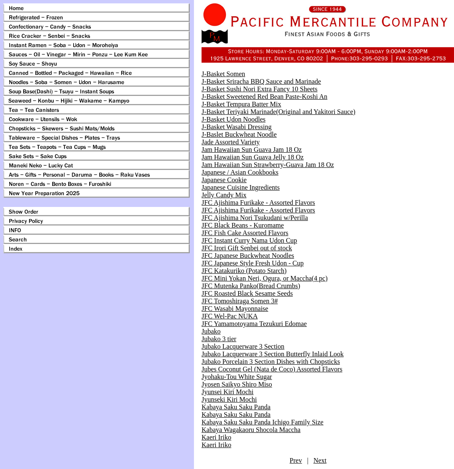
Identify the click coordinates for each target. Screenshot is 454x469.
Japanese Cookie (224, 179)
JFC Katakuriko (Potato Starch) (244, 270)
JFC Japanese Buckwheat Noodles (248, 255)
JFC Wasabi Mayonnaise (235, 308)
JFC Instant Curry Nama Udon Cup (249, 240)
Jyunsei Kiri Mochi (228, 391)
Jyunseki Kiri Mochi (229, 399)
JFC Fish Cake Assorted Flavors (245, 232)
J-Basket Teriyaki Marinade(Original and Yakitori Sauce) (279, 111)
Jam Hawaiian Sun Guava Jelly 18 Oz (253, 157)
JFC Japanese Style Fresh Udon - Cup (253, 263)
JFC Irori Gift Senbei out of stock (247, 248)
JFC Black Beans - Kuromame (243, 225)
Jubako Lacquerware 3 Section (243, 346)
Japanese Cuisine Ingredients (241, 187)
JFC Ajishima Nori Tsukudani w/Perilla (255, 217)
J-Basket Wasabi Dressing (236, 126)
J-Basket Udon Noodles (233, 119)
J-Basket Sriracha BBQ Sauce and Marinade (261, 81)
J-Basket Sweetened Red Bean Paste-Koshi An (264, 96)
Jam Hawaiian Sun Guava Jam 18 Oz (252, 149)
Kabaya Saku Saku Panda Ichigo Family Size (263, 422)
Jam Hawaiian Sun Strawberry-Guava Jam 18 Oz (268, 164)
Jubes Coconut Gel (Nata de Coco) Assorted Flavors (272, 369)
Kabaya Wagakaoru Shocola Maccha (251, 429)
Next (320, 460)
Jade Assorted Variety (231, 142)
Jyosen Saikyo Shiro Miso (237, 384)
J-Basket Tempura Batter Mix (241, 104)
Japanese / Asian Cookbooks (240, 172)
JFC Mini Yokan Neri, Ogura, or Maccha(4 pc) (265, 278)
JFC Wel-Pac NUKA (230, 316)
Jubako (211, 331)
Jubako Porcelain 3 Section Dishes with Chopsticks (271, 361)
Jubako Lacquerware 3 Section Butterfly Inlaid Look (273, 354)
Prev (295, 460)
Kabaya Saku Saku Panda (236, 407)
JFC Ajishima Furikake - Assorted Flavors (258, 202)
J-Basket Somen (223, 73)
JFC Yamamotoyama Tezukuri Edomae (254, 323)
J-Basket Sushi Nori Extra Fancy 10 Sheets (260, 89)
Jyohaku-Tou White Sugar (237, 376)
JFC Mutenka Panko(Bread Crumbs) (251, 285)
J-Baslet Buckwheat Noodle (239, 134)
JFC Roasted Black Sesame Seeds (247, 293)
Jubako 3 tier (219, 338)
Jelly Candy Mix (224, 195)
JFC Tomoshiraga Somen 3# (240, 301)
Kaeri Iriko (216, 437)
